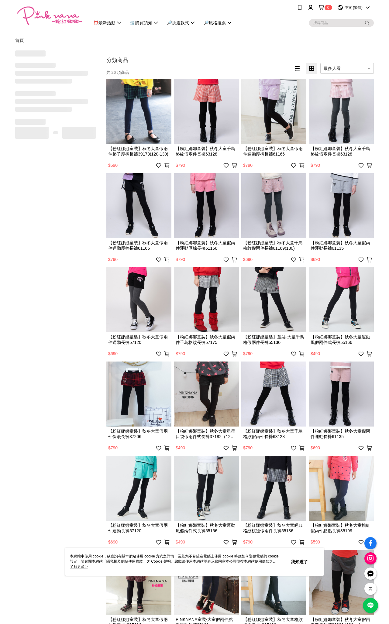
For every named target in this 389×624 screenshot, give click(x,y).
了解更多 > (79, 566)
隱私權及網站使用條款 (124, 561)
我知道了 (299, 561)
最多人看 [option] (332, 68)
